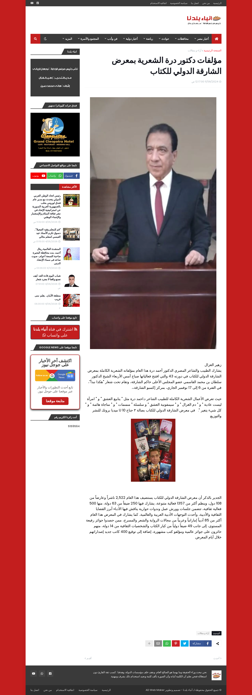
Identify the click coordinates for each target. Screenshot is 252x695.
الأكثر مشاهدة (69, 187)
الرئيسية (217, 3)
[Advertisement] (102, 20)
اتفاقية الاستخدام (158, 3)
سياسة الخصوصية (178, 3)
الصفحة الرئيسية (212, 50)
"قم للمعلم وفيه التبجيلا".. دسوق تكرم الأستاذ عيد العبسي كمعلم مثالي (47, 233)
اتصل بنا (195, 3)
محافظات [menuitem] (183, 39)
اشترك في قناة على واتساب (55, 332)
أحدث (216, 658)
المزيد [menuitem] (68, 39)
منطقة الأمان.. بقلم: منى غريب (48, 297)
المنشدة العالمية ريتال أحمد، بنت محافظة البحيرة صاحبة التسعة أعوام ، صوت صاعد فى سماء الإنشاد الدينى (46, 256)
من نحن (206, 3)
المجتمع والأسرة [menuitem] (90, 39)
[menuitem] (216, 39)
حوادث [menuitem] (165, 39)
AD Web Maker (155, 690)
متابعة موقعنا (55, 400)
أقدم (89, 658)
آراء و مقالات (194, 50)
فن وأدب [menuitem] (112, 39)
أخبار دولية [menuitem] (132, 39)
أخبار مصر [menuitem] (203, 39)
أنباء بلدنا (188, 690)
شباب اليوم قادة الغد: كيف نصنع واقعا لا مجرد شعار (47, 277)
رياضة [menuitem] (149, 39)
